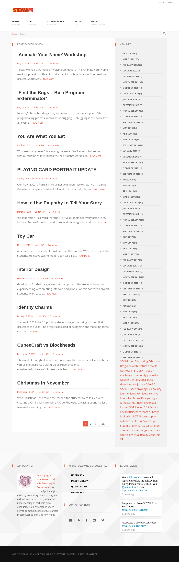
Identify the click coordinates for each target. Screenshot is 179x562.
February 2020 (131, 93)
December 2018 (131, 156)
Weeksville (77, 492)
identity (124, 393)
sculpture (137, 421)
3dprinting (141, 361)
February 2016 (131, 328)
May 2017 (128, 242)
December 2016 (131, 271)
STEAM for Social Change (144, 425)
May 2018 (128, 185)
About (162, 2)
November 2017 (131, 219)
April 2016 (128, 317)
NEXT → (104, 423)
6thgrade (154, 361)
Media (98, 23)
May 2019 (128, 128)
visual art (154, 435)
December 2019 (131, 105)
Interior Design (33, 269)
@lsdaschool (135, 477)
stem (151, 430)
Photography (147, 416)
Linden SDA (38, 63)
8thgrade (126, 366)
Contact (172, 2)
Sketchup (149, 421)
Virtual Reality (139, 435)
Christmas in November (43, 382)
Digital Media (138, 380)
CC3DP (150, 370)
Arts (154, 366)
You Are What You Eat (41, 136)
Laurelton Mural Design (135, 398)
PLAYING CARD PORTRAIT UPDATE (56, 169)
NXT (136, 416)
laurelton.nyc (150, 393)
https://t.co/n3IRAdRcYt (135, 525)
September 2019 (131, 122)
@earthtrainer (129, 487)
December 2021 (131, 76)
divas (149, 380)
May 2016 (128, 311)
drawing (142, 389)
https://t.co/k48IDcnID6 (134, 490)
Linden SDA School (146, 407)
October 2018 (130, 168)
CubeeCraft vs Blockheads (46, 345)
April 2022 (128, 53)
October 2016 (130, 282)
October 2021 (130, 87)
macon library (150, 412)
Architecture (139, 366)
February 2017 (131, 259)
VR (121, 439)
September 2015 (131, 357)
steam (124, 425)
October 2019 (130, 116)
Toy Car (25, 236)
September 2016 (131, 288)
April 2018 (128, 191)
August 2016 (130, 294)
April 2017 (128, 248)
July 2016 (128, 300)
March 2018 (129, 196)
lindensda (150, 402)
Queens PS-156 (79, 486)
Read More (48, 79)
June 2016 (128, 305)
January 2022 (130, 70)
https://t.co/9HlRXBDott (135, 509)
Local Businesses (130, 412)
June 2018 (128, 179)
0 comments (52, 63)
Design (124, 380)
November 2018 (131, 162)
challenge (126, 375)
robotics (125, 421)
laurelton (135, 393)
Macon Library (80, 480)
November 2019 (131, 110)
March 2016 (129, 323)
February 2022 (131, 64)
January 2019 (130, 150)
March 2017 (129, 254)
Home (16, 23)
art (150, 366)
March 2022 (129, 59)
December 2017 (131, 214)
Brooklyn (139, 370)
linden (139, 402)
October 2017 (130, 225)
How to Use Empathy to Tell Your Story (59, 202)
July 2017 (128, 237)
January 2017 (130, 265)
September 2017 (131, 231)
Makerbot (126, 416)
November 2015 (131, 346)
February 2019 (131, 145)
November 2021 (131, 82)
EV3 (149, 389)
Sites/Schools (55, 23)
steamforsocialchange (133, 430)
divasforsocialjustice (132, 384)
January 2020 (130, 99)
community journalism (146, 375)
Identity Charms (34, 307)
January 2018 (130, 208)
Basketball (126, 370)
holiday (157, 389)
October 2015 (130, 351)
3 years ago (128, 494)
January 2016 (130, 334)
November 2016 (131, 277)
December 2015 (131, 340)
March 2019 (129, 139)
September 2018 (131, 173)
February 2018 (131, 202)
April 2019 (128, 133)
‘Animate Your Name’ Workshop (52, 54)
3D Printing (127, 361)
